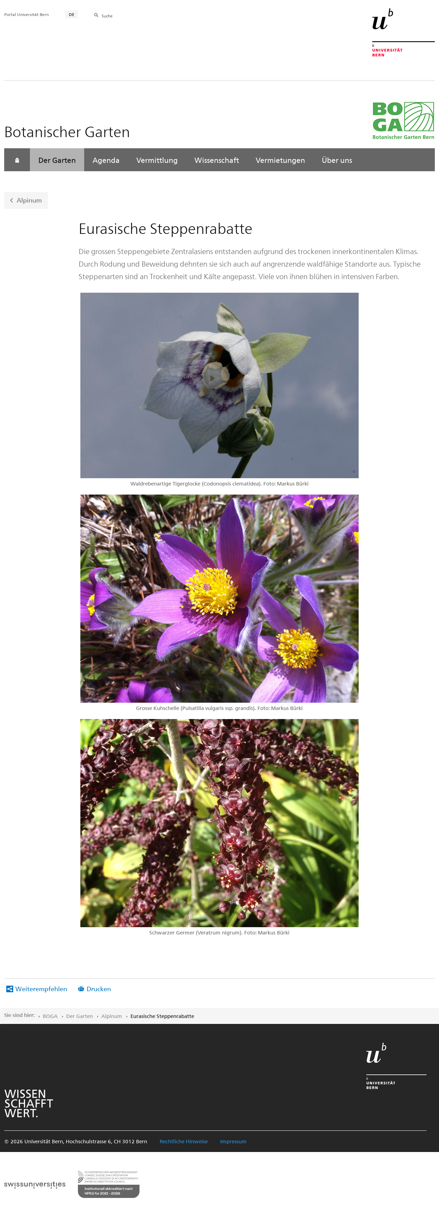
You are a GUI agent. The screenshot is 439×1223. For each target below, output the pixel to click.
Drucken (99, 988)
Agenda (106, 160)
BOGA (50, 1015)
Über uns (337, 160)
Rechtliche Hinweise (184, 1141)
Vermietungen (280, 160)
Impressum (233, 1141)
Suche (107, 15)
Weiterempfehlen (41, 988)
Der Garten (57, 160)
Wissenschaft (216, 160)
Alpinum (29, 200)
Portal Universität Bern (26, 14)
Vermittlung (157, 160)
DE (71, 14)
